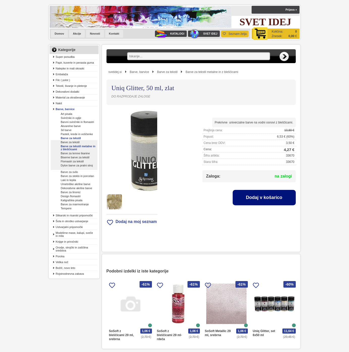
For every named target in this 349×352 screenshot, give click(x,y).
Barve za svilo (69, 171)
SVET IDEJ (202, 34)
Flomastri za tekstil (72, 161)
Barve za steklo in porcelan (77, 176)
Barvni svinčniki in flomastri (77, 121)
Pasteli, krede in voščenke (77, 134)
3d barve (66, 130)
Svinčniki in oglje (71, 117)
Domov (59, 33)
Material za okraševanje (70, 97)
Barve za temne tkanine (75, 153)
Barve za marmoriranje (75, 204)
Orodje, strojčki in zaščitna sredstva (72, 249)
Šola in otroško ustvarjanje (72, 221)
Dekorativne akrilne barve (76, 188)
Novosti (95, 33)
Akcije (77, 33)
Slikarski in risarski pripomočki (74, 215)
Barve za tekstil (71, 138)
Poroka (60, 256)
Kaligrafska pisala (72, 200)
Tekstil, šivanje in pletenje (71, 85)
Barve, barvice (65, 109)
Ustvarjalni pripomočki (69, 227)
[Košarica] (276, 34)
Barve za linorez (71, 192)
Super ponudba (65, 56)
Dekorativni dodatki (67, 91)
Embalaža (62, 74)
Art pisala (66, 113)
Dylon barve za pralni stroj (77, 165)
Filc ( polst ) (63, 80)
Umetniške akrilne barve (76, 184)
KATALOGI (169, 34)
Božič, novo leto (65, 267)
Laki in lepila (68, 180)
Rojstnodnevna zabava (70, 273)
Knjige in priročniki (67, 241)
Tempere (66, 208)
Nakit (59, 103)
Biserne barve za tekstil (75, 157)
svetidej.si (115, 72)
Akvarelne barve (71, 126)
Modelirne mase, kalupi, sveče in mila (74, 234)
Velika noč (62, 262)
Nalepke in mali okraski (70, 68)
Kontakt (114, 33)
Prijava (291, 9)
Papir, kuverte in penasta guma (75, 62)
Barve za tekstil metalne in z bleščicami (78, 148)
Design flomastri (71, 196)
